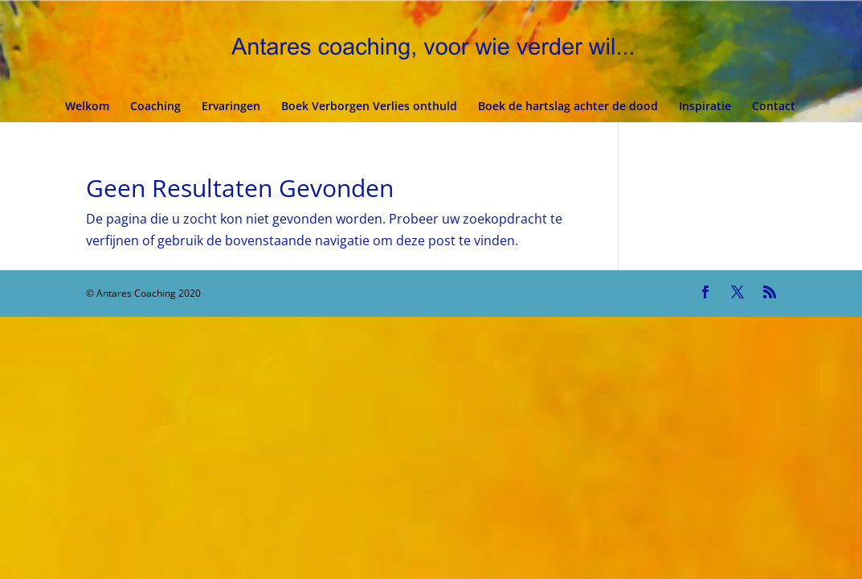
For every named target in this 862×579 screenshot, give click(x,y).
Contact (773, 107)
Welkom (87, 107)
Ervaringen (231, 107)
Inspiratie (705, 107)
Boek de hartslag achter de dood (568, 107)
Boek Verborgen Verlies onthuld (369, 107)
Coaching (155, 107)
